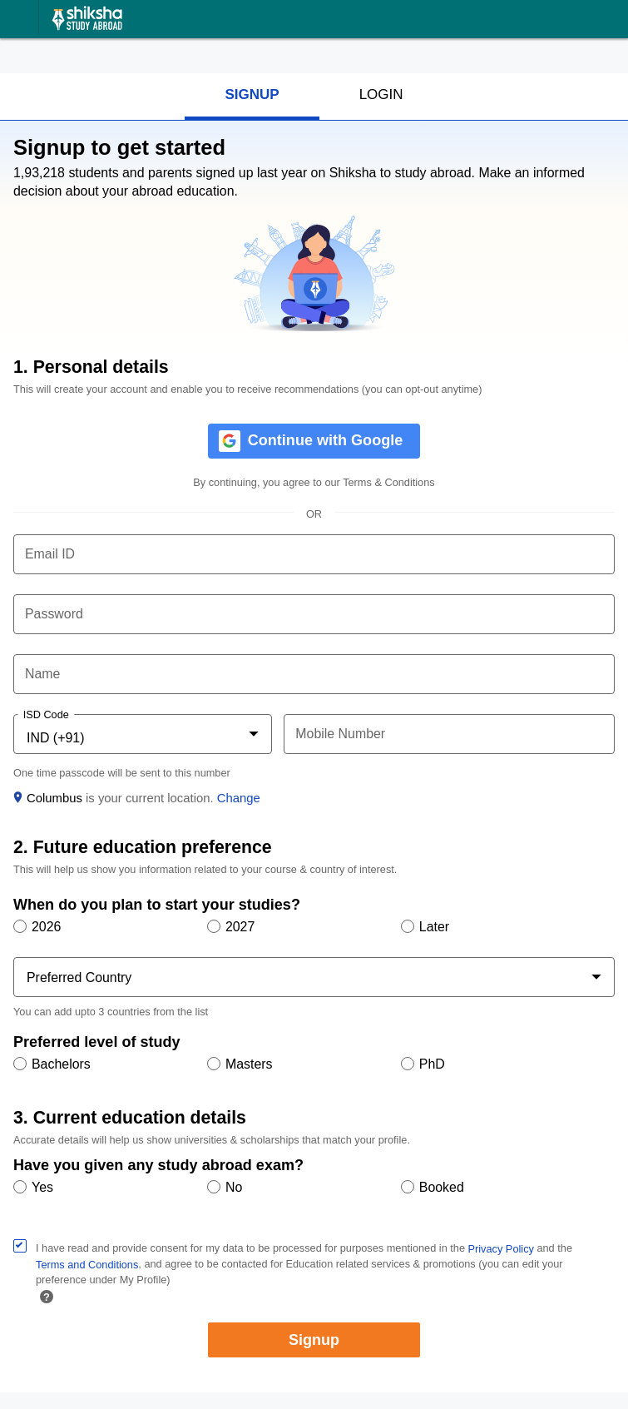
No (233, 1187)
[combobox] (142, 737)
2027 (240, 927)
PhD (432, 1064)
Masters (249, 1064)
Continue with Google (325, 439)
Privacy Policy (501, 1249)
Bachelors (61, 1064)
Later (434, 927)
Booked (441, 1187)
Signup (314, 1340)
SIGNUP (252, 94)
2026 (46, 927)
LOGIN (381, 94)
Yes (42, 1187)
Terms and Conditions (87, 1264)
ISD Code (46, 715)
